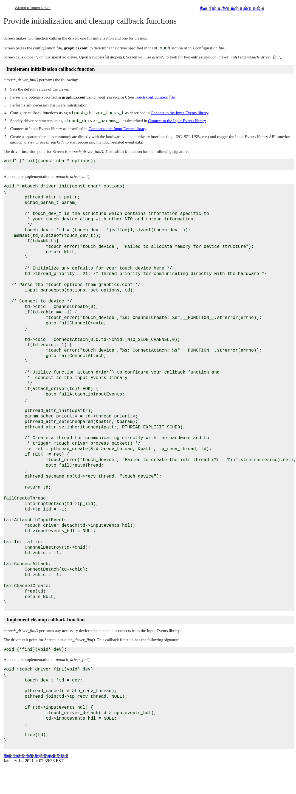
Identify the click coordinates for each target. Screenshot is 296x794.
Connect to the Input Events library (179, 113)
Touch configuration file (155, 97)
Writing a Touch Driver (33, 8)
